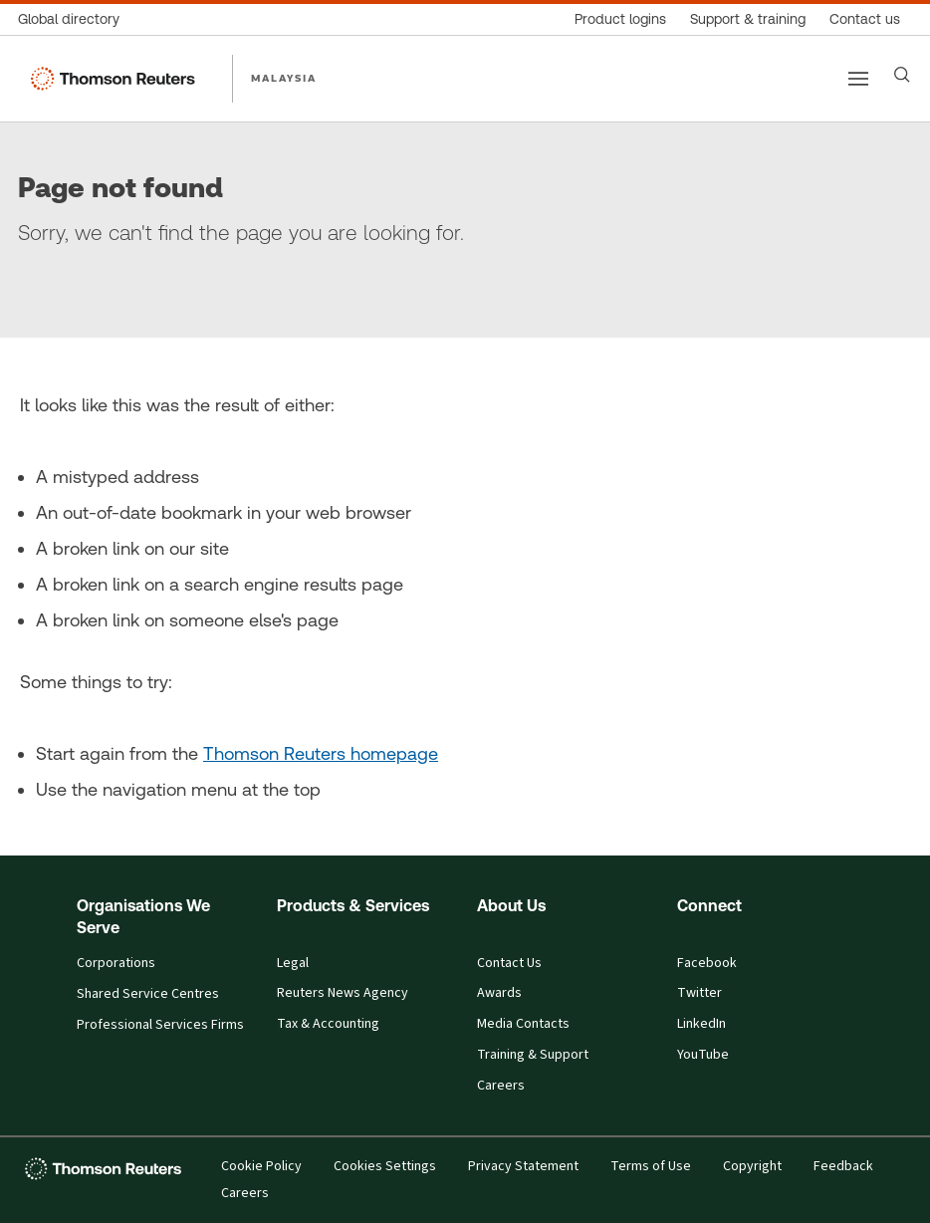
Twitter (699, 993)
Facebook (707, 963)
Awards (499, 993)
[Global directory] (74, 19)
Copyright (752, 1166)
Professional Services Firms (160, 1025)
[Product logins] (620, 19)
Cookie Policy (261, 1166)
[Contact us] (864, 19)
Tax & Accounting (328, 1024)
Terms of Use (650, 1166)
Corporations (116, 963)
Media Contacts (523, 1024)
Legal (293, 963)
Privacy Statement (523, 1166)
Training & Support (532, 1055)
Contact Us (509, 963)
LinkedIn (701, 1024)
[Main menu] (858, 79)
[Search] (902, 75)
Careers (501, 1086)
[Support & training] (747, 19)
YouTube (703, 1055)
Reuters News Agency (342, 993)
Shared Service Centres (148, 994)
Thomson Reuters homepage (320, 753)
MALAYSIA (284, 78)
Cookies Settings (385, 1166)
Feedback (843, 1166)
